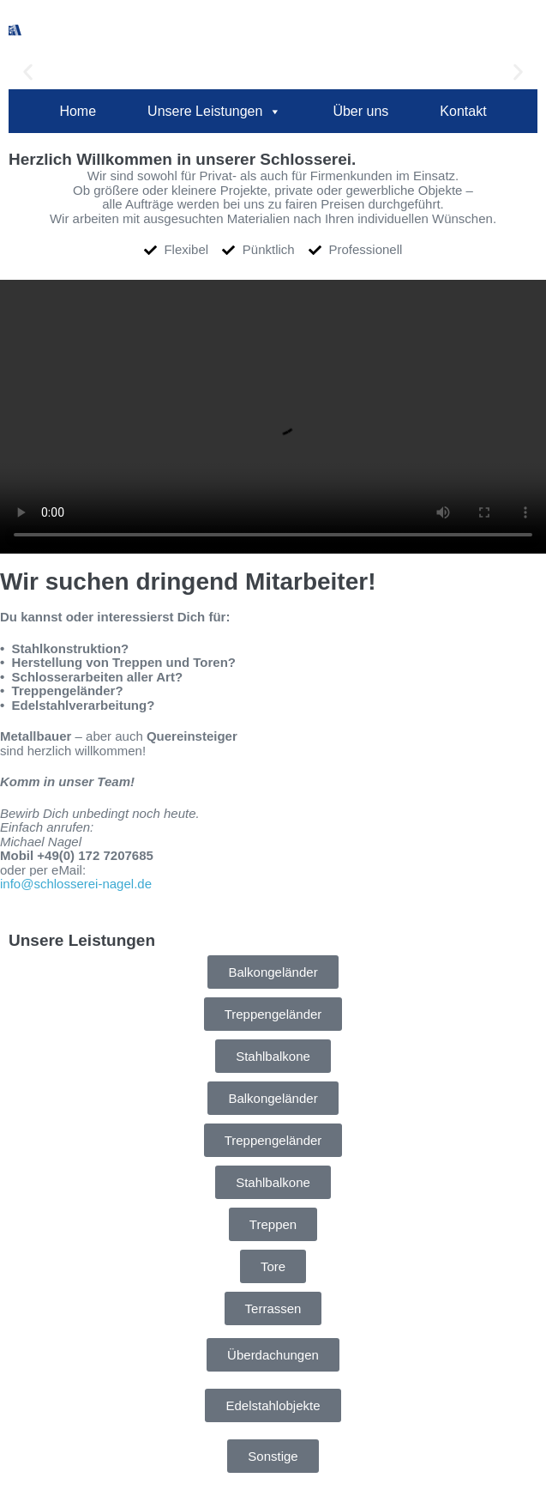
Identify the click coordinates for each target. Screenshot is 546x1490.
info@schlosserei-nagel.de (76, 883)
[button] (28, 71)
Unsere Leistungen (214, 111)
